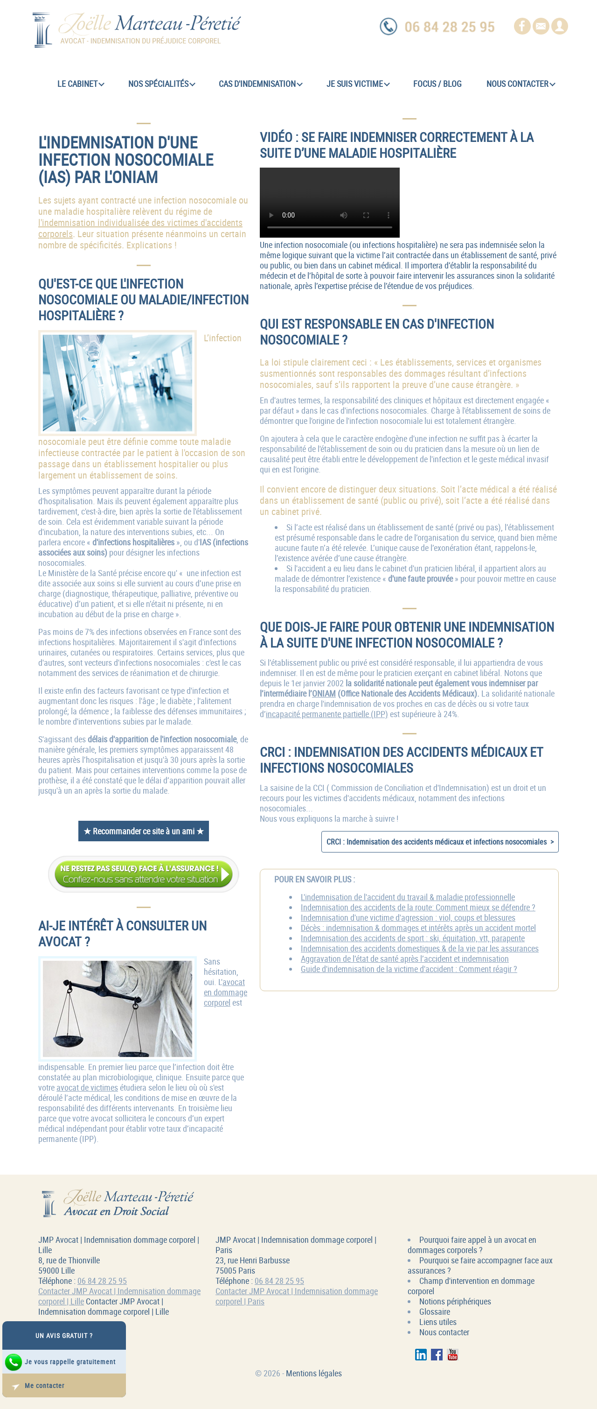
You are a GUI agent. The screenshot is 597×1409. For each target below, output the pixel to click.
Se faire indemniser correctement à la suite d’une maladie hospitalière (330, 203)
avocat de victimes (87, 1087)
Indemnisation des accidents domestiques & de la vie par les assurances (420, 948)
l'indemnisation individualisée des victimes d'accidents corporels (140, 228)
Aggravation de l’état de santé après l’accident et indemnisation (405, 958)
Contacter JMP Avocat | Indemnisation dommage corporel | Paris (296, 1296)
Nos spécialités (161, 83)
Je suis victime (358, 83)
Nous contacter (520, 83)
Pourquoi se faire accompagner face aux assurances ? (480, 1265)
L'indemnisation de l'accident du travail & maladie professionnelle (408, 896)
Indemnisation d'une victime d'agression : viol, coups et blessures (408, 917)
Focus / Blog (437, 83)
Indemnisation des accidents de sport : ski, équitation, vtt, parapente (413, 938)
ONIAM (324, 693)
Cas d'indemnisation (261, 83)
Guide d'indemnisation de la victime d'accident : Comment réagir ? (409, 968)
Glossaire (434, 1311)
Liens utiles (438, 1321)
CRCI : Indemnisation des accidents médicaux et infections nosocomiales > (440, 842)
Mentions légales (314, 1373)
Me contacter (34, 1386)
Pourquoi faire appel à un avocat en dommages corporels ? (472, 1244)
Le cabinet (80, 83)
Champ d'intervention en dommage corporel (471, 1285)
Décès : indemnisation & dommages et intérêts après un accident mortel (418, 927)
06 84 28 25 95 (102, 1280)
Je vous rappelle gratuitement (60, 1362)
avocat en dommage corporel (225, 992)
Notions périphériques (455, 1301)
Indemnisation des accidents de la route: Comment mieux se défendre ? (418, 907)
